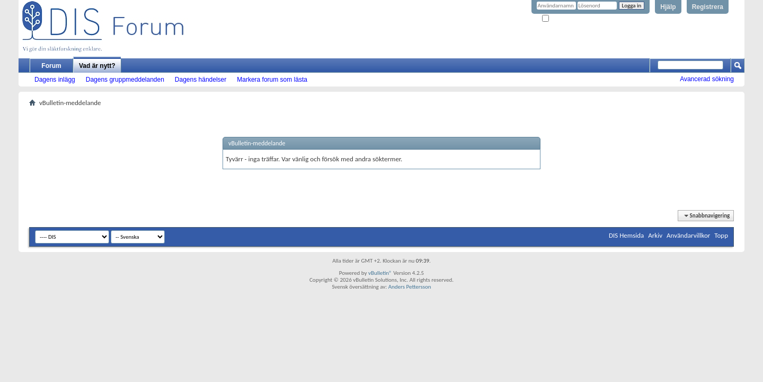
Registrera (707, 7)
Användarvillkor (688, 235)
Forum (51, 66)
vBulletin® (380, 273)
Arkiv (655, 235)
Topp (721, 235)
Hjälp (668, 7)
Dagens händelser (200, 79)
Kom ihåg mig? (563, 19)
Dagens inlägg (54, 79)
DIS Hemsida (626, 235)
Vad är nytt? (97, 66)
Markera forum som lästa (272, 79)
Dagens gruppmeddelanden (125, 79)
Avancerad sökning (707, 79)
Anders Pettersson (409, 286)
